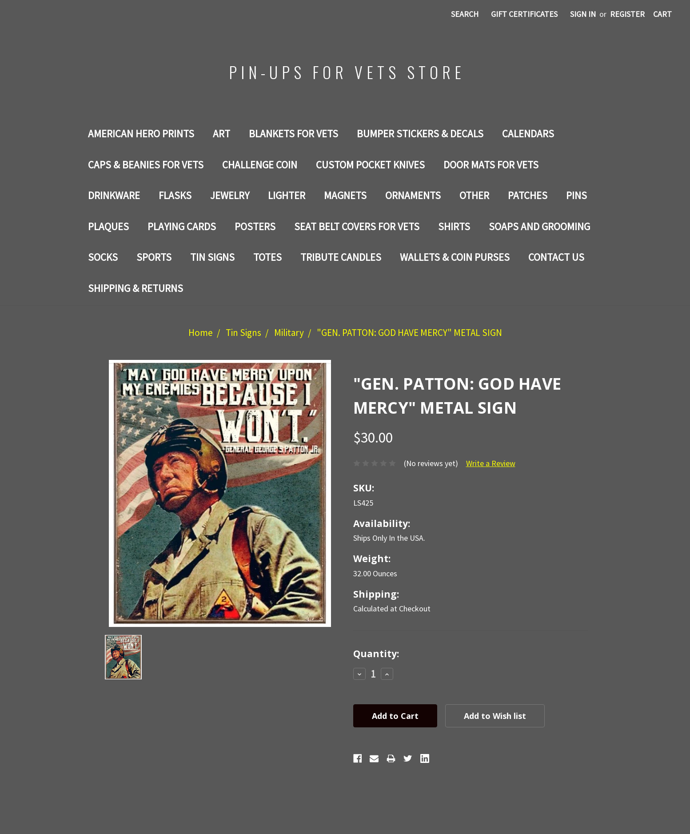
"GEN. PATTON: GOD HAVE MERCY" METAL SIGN (409, 333)
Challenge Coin (259, 164)
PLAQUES (108, 226)
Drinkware (114, 195)
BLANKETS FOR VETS (293, 133)
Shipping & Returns (135, 288)
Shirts (454, 226)
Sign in (583, 14)
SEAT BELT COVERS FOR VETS (356, 226)
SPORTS (154, 257)
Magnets (345, 195)
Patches (527, 195)
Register (627, 14)
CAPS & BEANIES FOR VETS (145, 164)
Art (221, 133)
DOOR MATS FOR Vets (490, 164)
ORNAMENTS (413, 195)
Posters (255, 226)
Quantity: (376, 653)
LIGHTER (286, 195)
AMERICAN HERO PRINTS (141, 133)
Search (465, 14)
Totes (267, 257)
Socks (103, 257)
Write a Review (490, 463)
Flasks (175, 195)
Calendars (528, 133)
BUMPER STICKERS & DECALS (420, 133)
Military (289, 333)
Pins (576, 195)
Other (474, 195)
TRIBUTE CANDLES (340, 257)
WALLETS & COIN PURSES (455, 257)
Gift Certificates (524, 14)
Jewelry (229, 195)
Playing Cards (182, 226)
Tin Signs (212, 257)
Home (200, 333)
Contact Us (556, 257)
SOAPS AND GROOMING (539, 226)
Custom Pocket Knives (370, 164)
